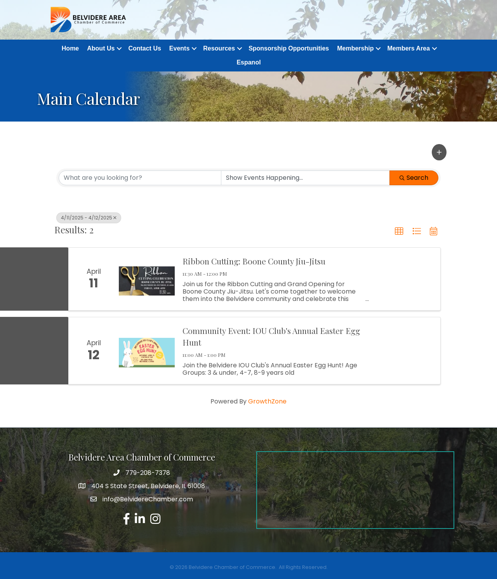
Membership (355, 48)
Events (179, 48)
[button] (439, 152)
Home (70, 48)
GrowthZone (267, 401)
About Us (101, 48)
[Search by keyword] (140, 177)
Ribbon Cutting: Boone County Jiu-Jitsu (253, 261)
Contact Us (144, 48)
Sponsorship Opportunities (288, 48)
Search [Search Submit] (414, 177)
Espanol (248, 62)
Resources (219, 48)
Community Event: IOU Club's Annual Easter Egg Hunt (271, 336)
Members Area (408, 48)
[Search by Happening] (305, 177)
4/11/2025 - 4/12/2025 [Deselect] (88, 217)
